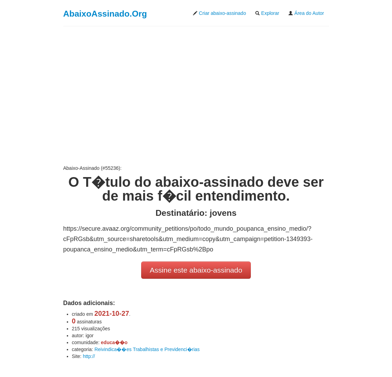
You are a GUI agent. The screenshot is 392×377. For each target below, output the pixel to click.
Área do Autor (306, 13)
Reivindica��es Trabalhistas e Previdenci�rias (147, 349)
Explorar (267, 13)
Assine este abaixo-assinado (196, 270)
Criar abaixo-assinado (219, 13)
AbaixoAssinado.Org (105, 13)
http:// (89, 356)
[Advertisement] (196, 95)
